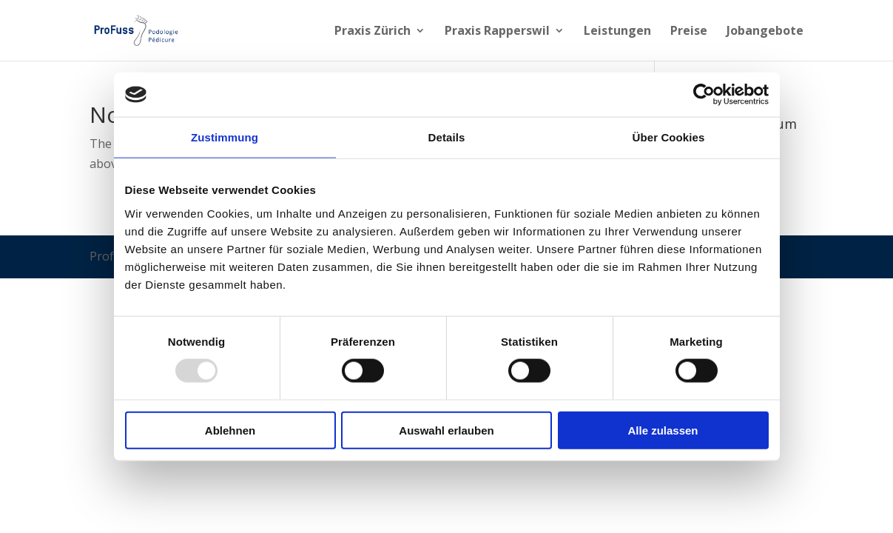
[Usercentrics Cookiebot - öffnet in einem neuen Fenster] (704, 95)
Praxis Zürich (372, 31)
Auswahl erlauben (446, 429)
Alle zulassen (662, 429)
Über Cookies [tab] (669, 137)
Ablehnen (230, 429)
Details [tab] (446, 137)
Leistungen (617, 31)
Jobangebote (765, 31)
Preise (688, 31)
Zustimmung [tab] (224, 137)
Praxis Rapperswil (497, 31)
